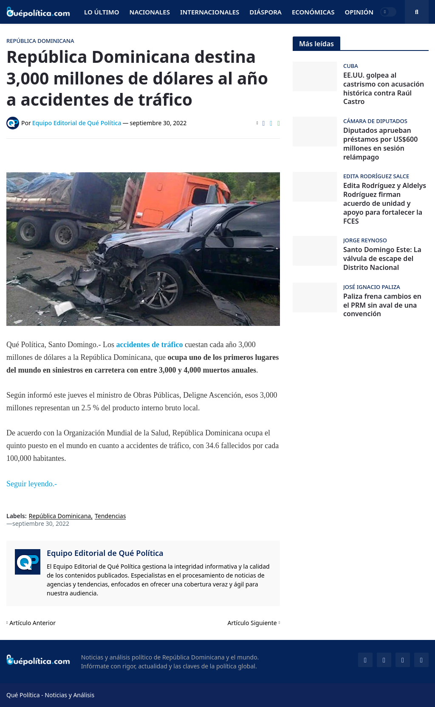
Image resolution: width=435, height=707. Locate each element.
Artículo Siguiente (252, 623)
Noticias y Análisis (69, 695)
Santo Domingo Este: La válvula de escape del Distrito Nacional (382, 258)
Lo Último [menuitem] (101, 12)
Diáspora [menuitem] (265, 12)
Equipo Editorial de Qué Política (105, 553)
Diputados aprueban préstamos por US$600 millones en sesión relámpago (380, 143)
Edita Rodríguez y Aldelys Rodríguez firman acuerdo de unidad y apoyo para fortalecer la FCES (384, 203)
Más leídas (316, 43)
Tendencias (110, 516)
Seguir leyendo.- (31, 484)
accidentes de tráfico (150, 344)
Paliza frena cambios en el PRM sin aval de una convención (382, 305)
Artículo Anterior (32, 623)
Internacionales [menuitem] (209, 12)
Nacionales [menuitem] (150, 12)
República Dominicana (60, 516)
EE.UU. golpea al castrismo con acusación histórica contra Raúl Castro (383, 88)
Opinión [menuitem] (359, 12)
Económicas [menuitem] (313, 12)
